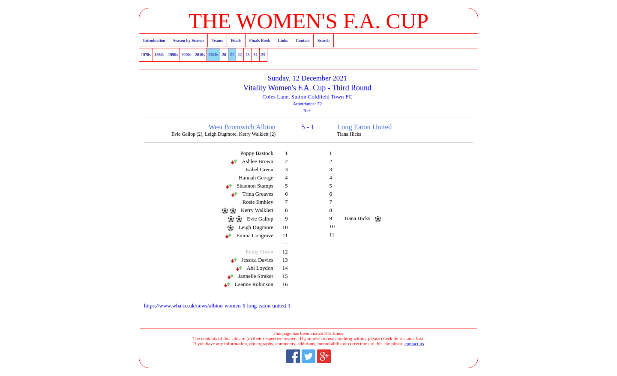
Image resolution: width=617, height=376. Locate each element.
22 (240, 54)
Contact (303, 40)
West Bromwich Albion (242, 127)
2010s (200, 54)
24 (255, 54)
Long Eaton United (364, 127)
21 (232, 54)
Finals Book (259, 40)
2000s (187, 54)
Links (283, 40)
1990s (173, 54)
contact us (414, 343)
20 (224, 54)
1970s (146, 54)
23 (248, 54)
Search (323, 40)
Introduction (154, 40)
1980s (159, 54)
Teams (217, 40)
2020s (214, 54)
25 (263, 54)
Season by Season (188, 40)
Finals (236, 40)
